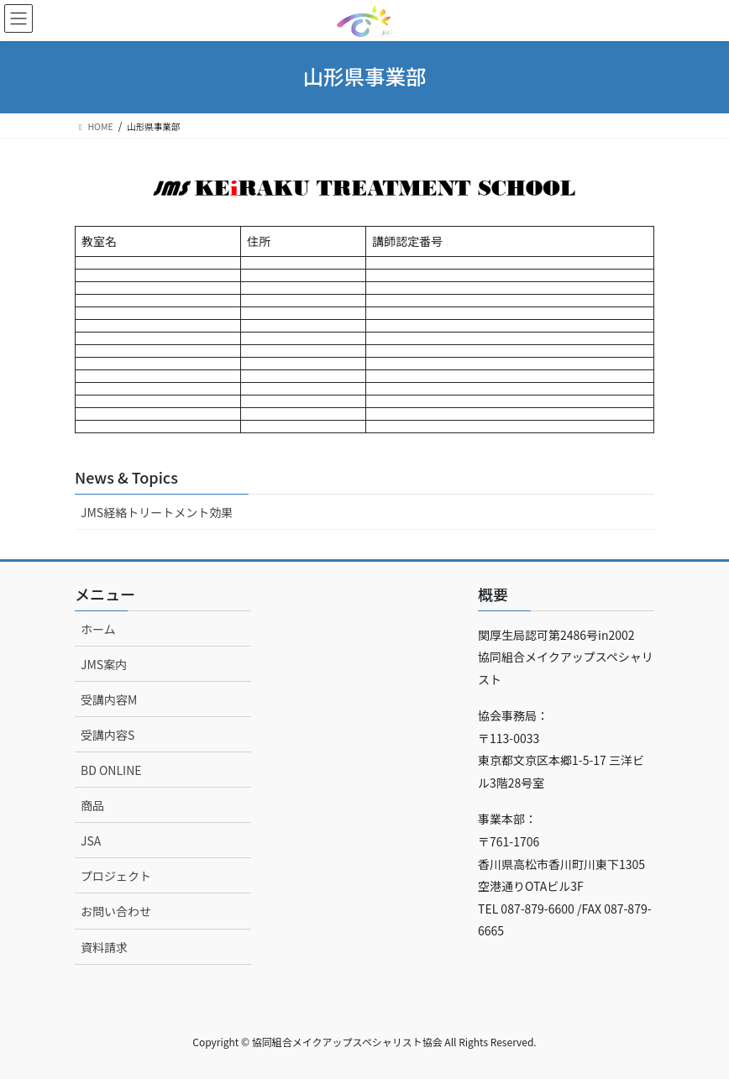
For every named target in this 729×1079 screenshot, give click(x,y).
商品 (92, 805)
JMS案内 (104, 664)
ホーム (98, 629)
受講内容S (107, 734)
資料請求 (104, 947)
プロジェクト (116, 875)
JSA (91, 840)
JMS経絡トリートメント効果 (157, 512)
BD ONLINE (111, 770)
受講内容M (109, 699)
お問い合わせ (116, 911)
